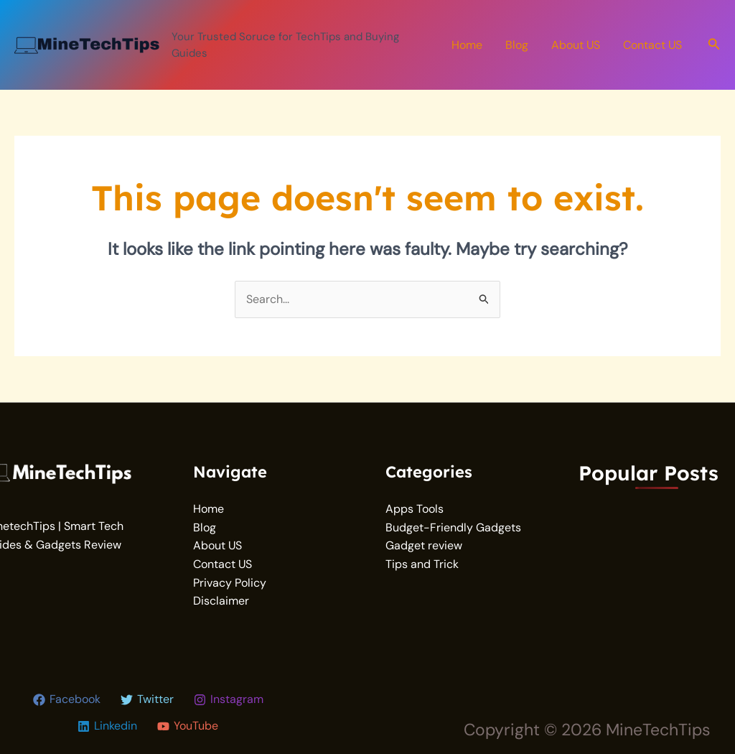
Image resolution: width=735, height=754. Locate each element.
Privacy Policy (229, 582)
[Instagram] (229, 699)
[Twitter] (147, 699)
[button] (714, 45)
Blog (516, 44)
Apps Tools (414, 508)
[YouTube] (187, 726)
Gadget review (423, 545)
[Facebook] (67, 699)
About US (575, 44)
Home (466, 44)
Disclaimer (221, 600)
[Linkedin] (107, 726)
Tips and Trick (422, 564)
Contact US (652, 44)
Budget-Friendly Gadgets (453, 527)
